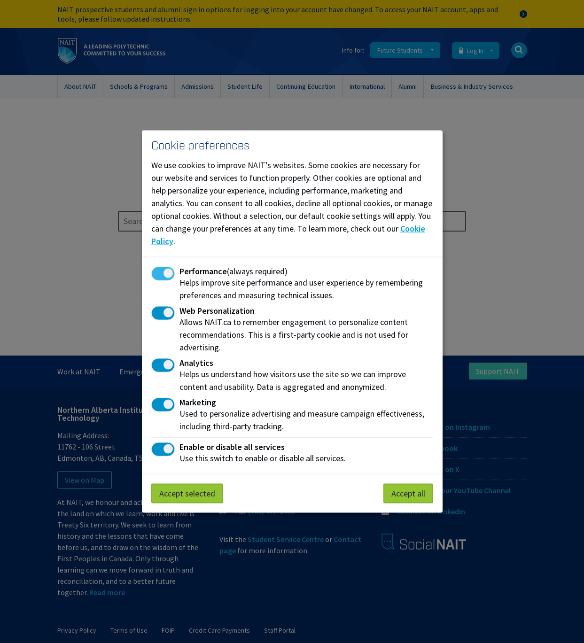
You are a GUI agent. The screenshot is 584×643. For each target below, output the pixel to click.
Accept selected (187, 493)
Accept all (408, 493)
